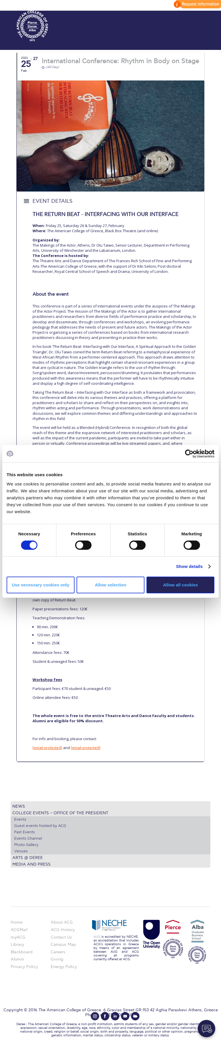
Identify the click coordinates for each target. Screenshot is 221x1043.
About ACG (62, 922)
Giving (57, 959)
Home (16, 922)
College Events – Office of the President (60, 813)
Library (17, 944)
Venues (21, 851)
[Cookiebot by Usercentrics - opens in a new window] (189, 453)
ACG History (63, 929)
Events (20, 819)
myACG (18, 937)
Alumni (17, 959)
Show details (189, 566)
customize (196, 4)
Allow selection (110, 584)
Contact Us (61, 937)
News (18, 806)
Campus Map (63, 944)
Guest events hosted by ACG (40, 825)
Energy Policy (64, 966)
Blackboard (22, 952)
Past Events (24, 832)
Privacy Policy (24, 966)
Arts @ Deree (27, 857)
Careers (58, 952)
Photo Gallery (26, 845)
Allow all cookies (180, 584)
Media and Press (31, 864)
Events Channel (28, 838)
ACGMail (19, 929)
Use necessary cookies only (40, 584)
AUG (97, 937)
